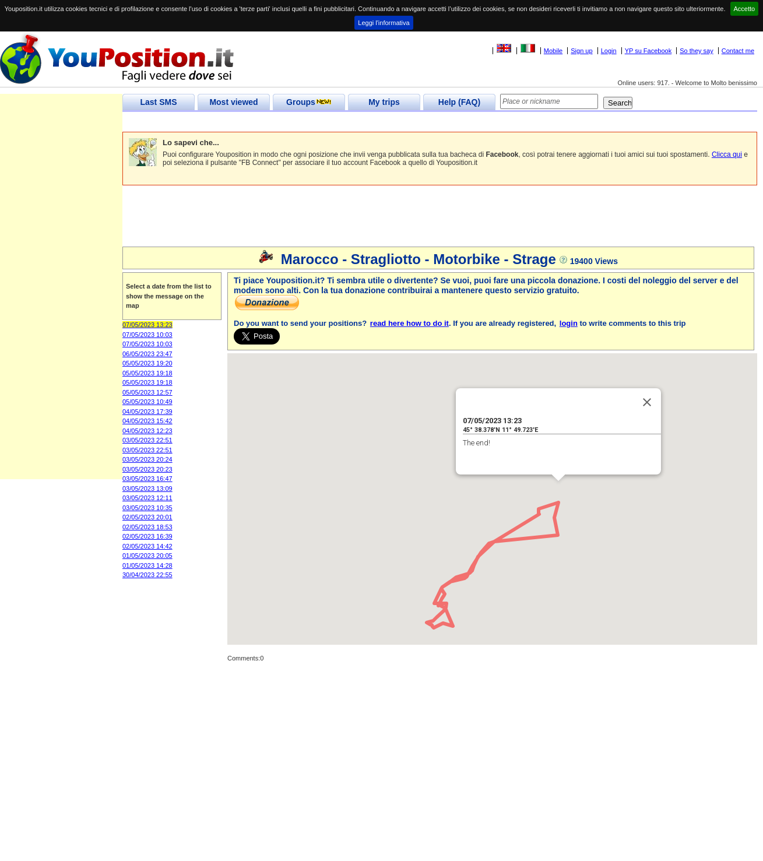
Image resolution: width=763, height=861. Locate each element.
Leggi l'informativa (383, 22)
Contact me (738, 50)
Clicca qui (727, 154)
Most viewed (233, 102)
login (569, 323)
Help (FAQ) (459, 102)
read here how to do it (409, 323)
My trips (384, 102)
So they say (696, 50)
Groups (309, 102)
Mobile (553, 50)
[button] (554, 507)
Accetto (744, 8)
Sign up (581, 50)
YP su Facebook (648, 50)
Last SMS (158, 102)
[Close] (647, 402)
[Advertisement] (334, 122)
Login (609, 50)
